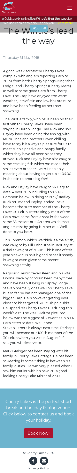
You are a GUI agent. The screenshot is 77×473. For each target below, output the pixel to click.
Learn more (64, 23)
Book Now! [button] (39, 433)
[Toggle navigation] (69, 8)
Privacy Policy (38, 468)
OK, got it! (38, 28)
